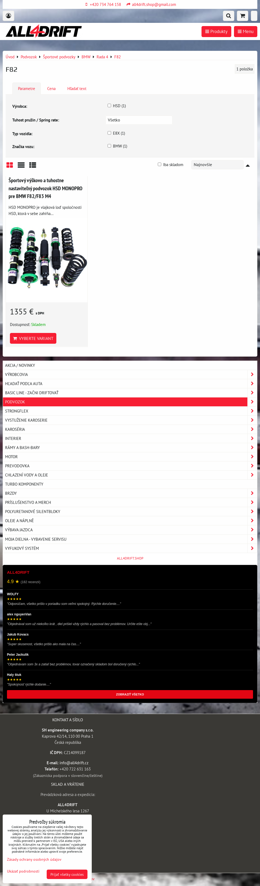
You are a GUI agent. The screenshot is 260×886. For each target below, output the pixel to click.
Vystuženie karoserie (131, 420)
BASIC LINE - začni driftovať (131, 392)
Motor (131, 456)
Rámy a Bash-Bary (131, 447)
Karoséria (131, 429)
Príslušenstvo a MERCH (131, 502)
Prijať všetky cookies (67, 874)
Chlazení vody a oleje (131, 475)
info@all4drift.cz (74, 762)
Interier (131, 438)
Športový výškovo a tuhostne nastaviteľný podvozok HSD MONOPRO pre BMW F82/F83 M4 (45, 188)
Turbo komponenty (24, 484)
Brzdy (131, 493)
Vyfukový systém (131, 548)
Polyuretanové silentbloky (131, 511)
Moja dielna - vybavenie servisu (131, 539)
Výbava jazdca (131, 529)
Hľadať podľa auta (131, 383)
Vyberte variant (33, 338)
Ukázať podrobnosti (23, 871)
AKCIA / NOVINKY (20, 365)
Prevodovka (131, 465)
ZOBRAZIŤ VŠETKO (130, 694)
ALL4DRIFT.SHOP (130, 558)
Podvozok (131, 401)
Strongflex (131, 411)
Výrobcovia (131, 374)
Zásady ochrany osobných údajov (34, 859)
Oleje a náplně (131, 520)
